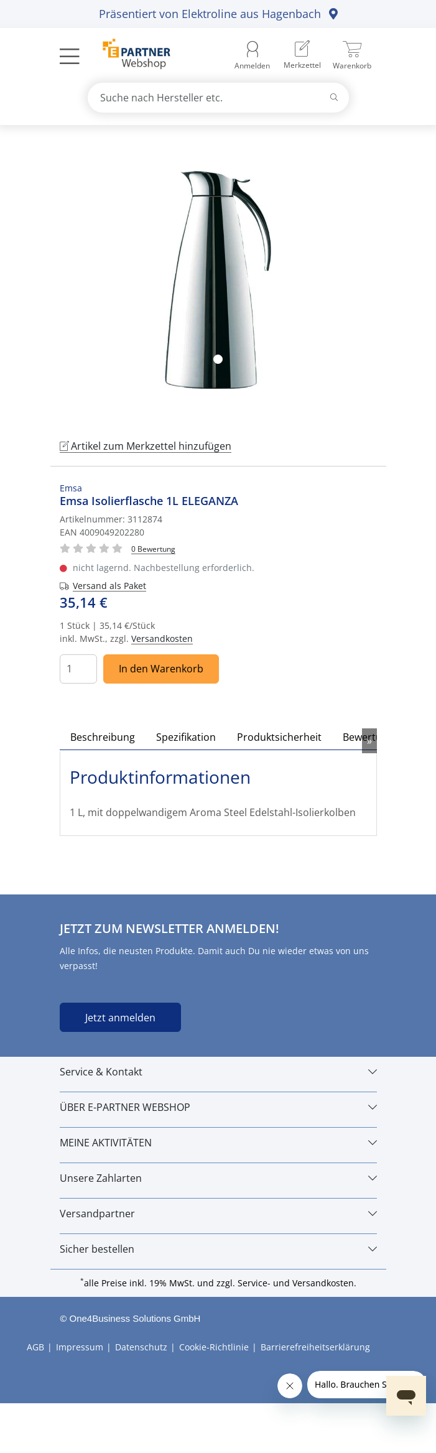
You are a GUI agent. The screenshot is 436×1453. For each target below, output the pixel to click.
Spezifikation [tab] (186, 737)
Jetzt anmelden (120, 1017)
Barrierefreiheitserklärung (315, 1347)
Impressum (79, 1347)
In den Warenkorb (161, 668)
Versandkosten (162, 638)
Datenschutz (141, 1347)
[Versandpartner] (218, 1213)
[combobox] (218, 98)
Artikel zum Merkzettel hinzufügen (145, 446)
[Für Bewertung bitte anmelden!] (153, 548)
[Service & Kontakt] (218, 1072)
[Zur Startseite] (130, 55)
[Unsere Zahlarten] (218, 1178)
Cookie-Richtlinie (214, 1347)
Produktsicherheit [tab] (279, 737)
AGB (35, 1347)
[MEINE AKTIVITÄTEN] (218, 1143)
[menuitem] (302, 55)
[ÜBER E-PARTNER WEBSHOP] (218, 1107)
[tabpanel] (218, 280)
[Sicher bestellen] (218, 1249)
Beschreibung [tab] (102, 737)
